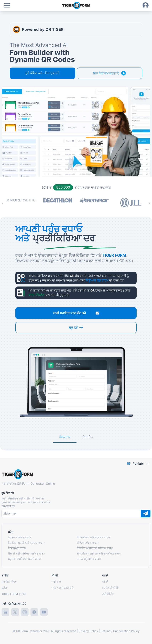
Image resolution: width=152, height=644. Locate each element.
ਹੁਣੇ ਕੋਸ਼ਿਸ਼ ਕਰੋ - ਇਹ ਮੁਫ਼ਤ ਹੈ (42, 73)
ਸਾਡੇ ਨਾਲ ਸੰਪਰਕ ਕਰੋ (62, 587)
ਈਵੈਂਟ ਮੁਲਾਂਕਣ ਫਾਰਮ (87, 542)
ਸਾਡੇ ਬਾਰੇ (56, 581)
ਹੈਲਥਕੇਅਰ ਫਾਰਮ (17, 548)
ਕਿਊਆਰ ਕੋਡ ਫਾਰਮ (96, 280)
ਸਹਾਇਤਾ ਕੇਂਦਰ (9, 581)
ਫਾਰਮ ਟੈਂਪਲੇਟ (36, 295)
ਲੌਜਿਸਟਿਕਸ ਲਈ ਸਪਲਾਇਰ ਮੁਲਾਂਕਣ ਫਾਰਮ (99, 553)
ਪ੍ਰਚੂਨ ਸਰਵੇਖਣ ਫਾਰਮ (19, 537)
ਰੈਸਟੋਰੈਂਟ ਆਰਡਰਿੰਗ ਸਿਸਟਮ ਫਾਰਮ (95, 548)
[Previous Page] (2, 203)
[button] (7, 5)
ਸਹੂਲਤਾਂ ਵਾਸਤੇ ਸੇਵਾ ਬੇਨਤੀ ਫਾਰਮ (24, 558)
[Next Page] (149, 203)
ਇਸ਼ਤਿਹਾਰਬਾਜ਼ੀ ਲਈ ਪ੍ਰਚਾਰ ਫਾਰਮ (26, 542)
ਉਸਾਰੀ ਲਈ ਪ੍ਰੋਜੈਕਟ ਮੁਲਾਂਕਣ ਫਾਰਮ (26, 553)
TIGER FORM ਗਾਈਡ (14, 594)
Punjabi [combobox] (138, 463)
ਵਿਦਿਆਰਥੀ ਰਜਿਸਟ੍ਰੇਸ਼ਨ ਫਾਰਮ (93, 537)
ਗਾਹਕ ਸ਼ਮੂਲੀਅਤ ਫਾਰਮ (89, 558)
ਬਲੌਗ (4, 587)
